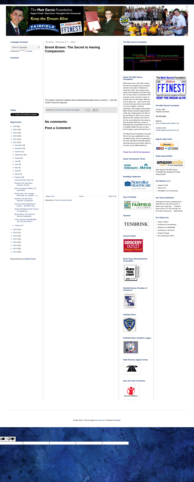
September (19, 155)
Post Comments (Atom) (63, 200)
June (17, 164)
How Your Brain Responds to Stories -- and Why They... (25, 205)
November (19, 148)
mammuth (101, 420)
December (19, 145)
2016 (15, 242)
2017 (15, 239)
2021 (15, 142)
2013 (15, 252)
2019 (15, 232)
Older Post (112, 196)
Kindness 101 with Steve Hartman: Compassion (23, 199)
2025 (15, 129)
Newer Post (50, 196)
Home (81, 196)
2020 (15, 229)
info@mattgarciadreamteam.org (167, 130)
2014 (15, 248)
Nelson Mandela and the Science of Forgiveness (26, 210)
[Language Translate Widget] (25, 47)
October (18, 152)
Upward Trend (29, 259)
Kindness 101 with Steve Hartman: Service (23, 184)
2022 (15, 139)
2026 (15, 126)
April (17, 171)
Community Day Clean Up (23, 180)
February (18, 177)
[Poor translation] (11, 439)
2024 (15, 133)
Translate (26, 51)
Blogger (117, 420)
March (17, 174)
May (17, 167)
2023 (15, 136)
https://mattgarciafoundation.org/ (167, 123)
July (16, 161)
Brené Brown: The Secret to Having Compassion (24, 215)
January (18, 225)
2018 (15, 236)
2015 (15, 245)
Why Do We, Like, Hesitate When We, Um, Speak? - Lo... (26, 194)
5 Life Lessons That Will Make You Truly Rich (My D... (25, 220)
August (17, 158)
